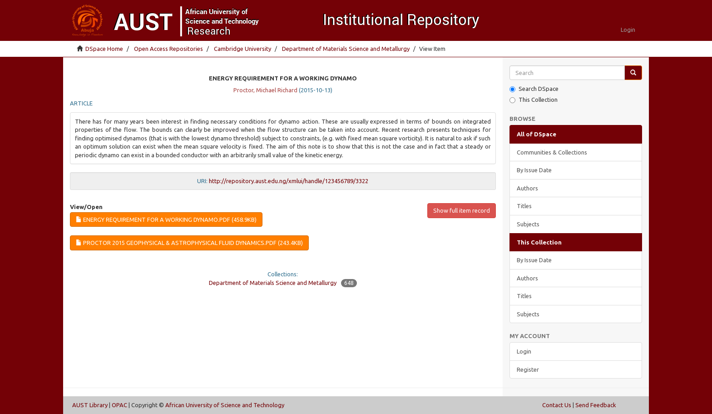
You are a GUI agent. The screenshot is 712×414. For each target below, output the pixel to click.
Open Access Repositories (168, 48)
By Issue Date (534, 170)
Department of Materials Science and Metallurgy (346, 48)
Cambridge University (242, 48)
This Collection (533, 99)
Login (524, 351)
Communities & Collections (552, 152)
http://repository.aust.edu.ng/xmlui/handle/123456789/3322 (288, 181)
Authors (527, 188)
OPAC (119, 405)
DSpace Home (104, 48)
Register (528, 369)
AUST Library (90, 405)
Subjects (528, 224)
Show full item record (461, 210)
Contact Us (556, 405)
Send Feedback (595, 405)
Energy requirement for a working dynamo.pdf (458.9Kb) (166, 219)
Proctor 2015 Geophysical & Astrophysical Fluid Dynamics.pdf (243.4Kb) (189, 242)
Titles (524, 206)
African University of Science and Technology (224, 405)
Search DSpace (534, 88)
